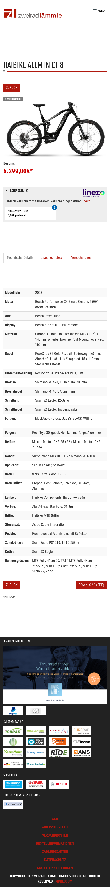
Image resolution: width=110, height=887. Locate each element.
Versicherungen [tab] (82, 258)
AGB (55, 819)
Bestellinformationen (55, 843)
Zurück (12, 87)
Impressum (63, 881)
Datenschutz (55, 860)
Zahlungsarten (55, 852)
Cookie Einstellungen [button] (55, 868)
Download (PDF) (91, 585)
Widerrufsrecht (55, 827)
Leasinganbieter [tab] (52, 258)
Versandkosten (55, 835)
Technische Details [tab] (20, 258)
